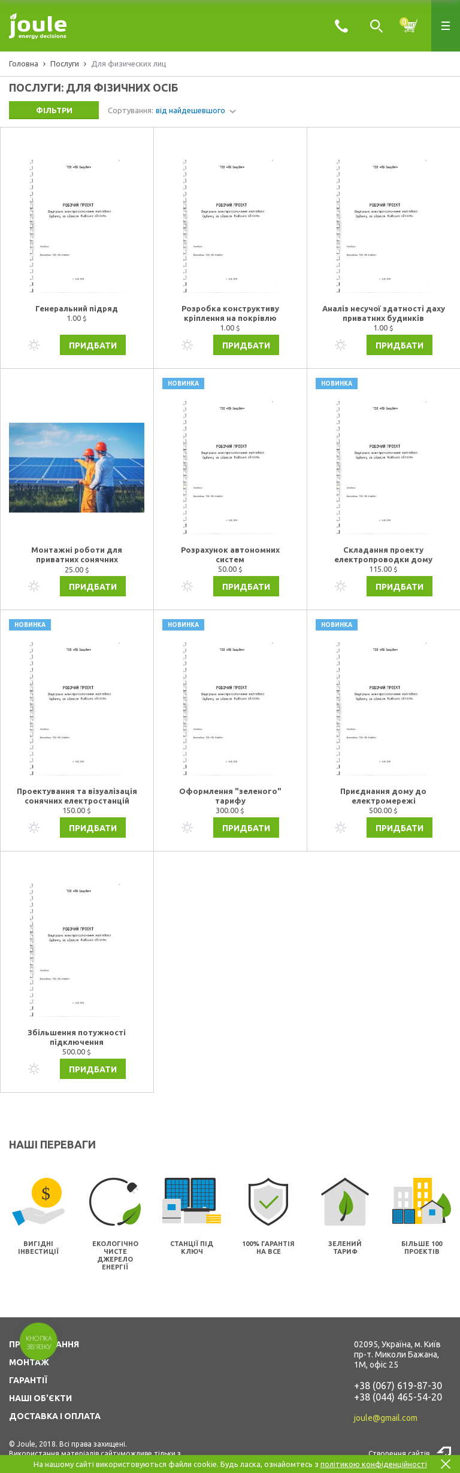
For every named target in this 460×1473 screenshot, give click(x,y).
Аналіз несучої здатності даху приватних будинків (383, 313)
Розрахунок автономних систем (230, 554)
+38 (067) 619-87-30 (398, 1385)
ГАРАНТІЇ (28, 1380)
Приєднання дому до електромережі (383, 796)
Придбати (93, 345)
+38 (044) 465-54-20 (398, 1397)
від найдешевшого (190, 110)
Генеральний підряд (76, 308)
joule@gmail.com (385, 1418)
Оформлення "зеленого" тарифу (230, 796)
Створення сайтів (398, 1453)
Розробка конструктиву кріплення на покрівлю (230, 313)
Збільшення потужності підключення (77, 1037)
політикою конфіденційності (373, 1464)
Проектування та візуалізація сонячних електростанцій (77, 796)
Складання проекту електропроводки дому (383, 554)
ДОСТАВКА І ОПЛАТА (55, 1416)
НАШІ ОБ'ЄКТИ (40, 1398)
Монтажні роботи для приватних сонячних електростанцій (76, 555)
